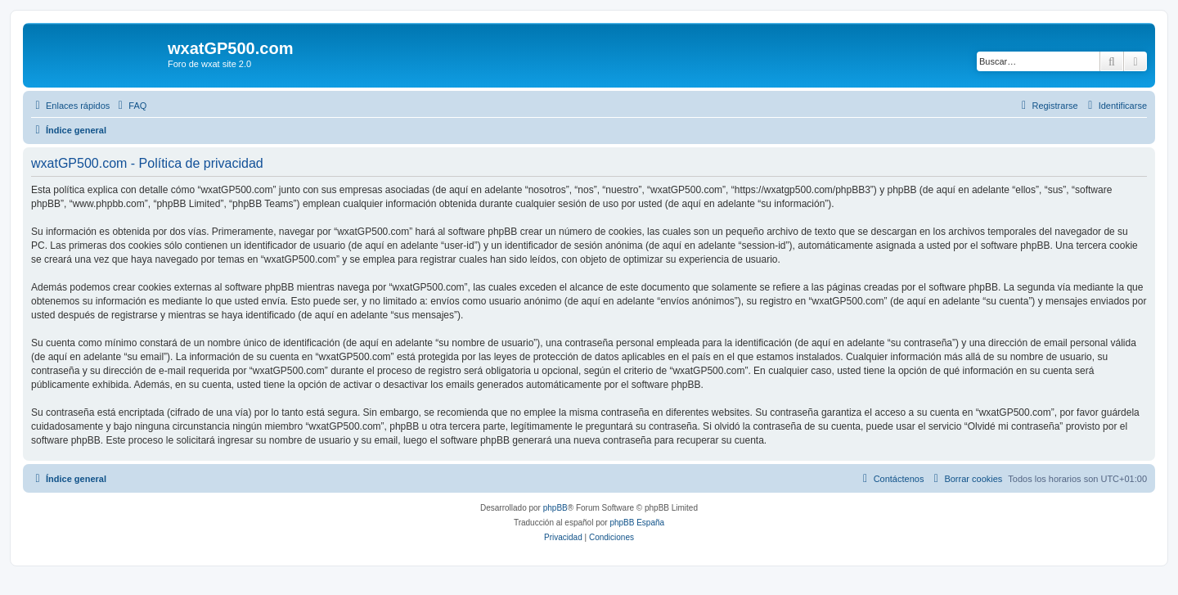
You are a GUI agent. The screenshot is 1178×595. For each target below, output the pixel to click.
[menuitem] (130, 105)
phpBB (555, 507)
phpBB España (636, 522)
